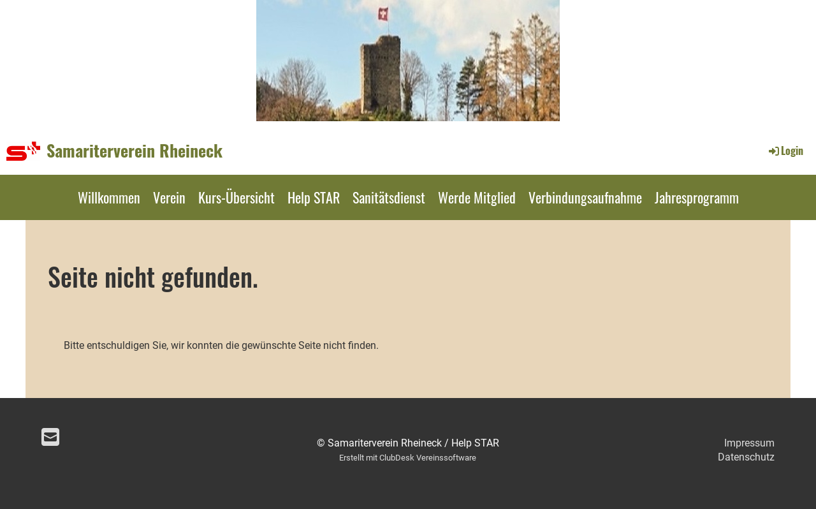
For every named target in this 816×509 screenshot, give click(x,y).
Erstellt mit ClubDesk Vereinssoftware (407, 457)
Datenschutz (746, 457)
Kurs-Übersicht (236, 197)
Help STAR (314, 197)
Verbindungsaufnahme (585, 197)
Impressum (749, 443)
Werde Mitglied (477, 197)
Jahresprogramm (697, 197)
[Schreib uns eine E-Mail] (50, 437)
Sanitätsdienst (389, 197)
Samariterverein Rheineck (134, 150)
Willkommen (109, 197)
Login (785, 150)
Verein (169, 197)
